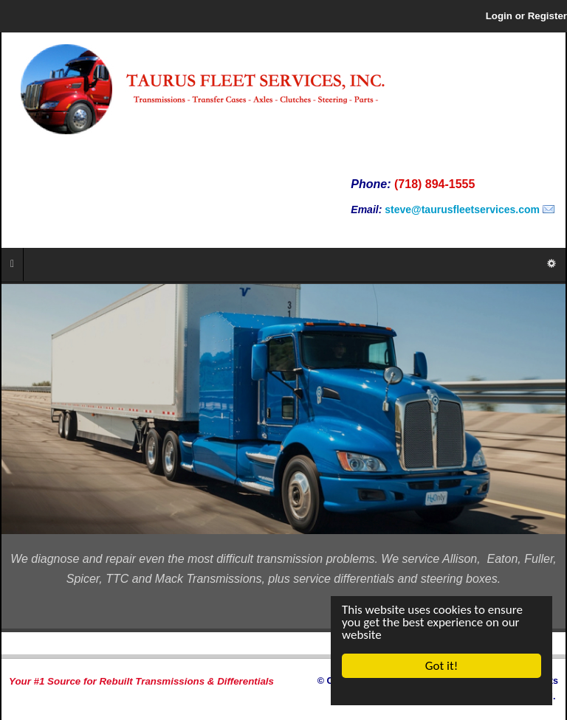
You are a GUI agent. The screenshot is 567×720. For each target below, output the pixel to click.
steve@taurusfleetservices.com (462, 209)
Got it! (441, 666)
